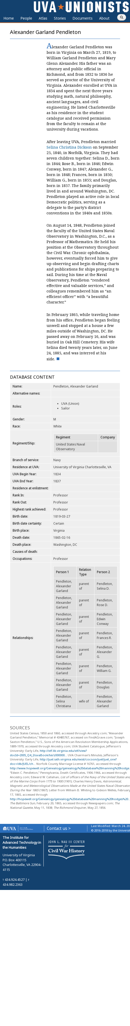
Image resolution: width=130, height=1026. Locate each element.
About (104, 18)
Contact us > (59, 828)
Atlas (43, 18)
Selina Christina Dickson (69, 147)
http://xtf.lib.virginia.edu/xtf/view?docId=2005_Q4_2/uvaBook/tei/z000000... (48, 753)
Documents (82, 18)
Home (8, 18)
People (26, 18)
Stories (60, 18)
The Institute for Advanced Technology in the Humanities (22, 842)
